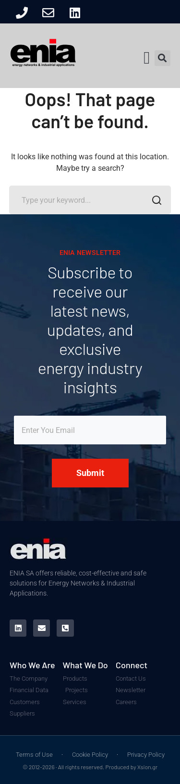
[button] (146, 58)
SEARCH (153, 201)
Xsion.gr (147, 766)
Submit (90, 473)
